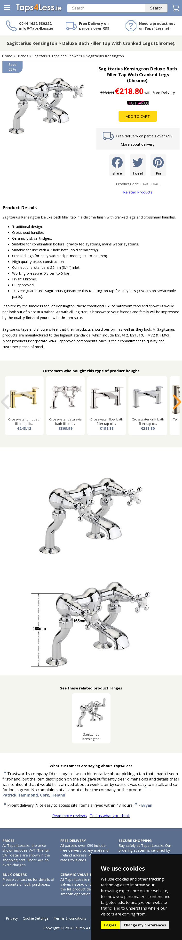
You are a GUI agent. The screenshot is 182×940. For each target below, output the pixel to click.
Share (117, 165)
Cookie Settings (36, 918)
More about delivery (138, 144)
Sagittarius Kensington (105, 55)
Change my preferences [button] (145, 925)
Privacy (12, 918)
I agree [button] (110, 925)
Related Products (137, 192)
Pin (158, 165)
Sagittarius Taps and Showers (57, 55)
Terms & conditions (70, 918)
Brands (22, 55)
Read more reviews (69, 815)
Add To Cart (138, 116)
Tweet (138, 165)
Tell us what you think (110, 815)
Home (7, 55)
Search (156, 8)
